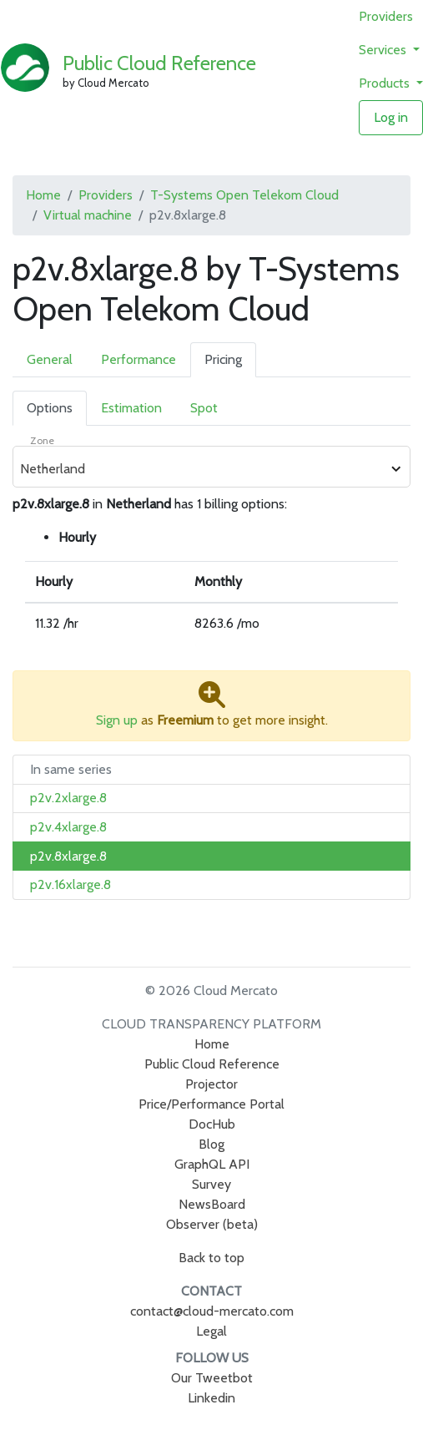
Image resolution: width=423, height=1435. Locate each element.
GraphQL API (211, 1164)
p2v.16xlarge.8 (70, 884)
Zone (42, 440)
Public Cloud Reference (159, 63)
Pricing (223, 359)
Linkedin (211, 1398)
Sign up (117, 720)
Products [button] (386, 83)
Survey (211, 1184)
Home (43, 195)
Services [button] (384, 50)
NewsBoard (212, 1204)
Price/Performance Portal (211, 1104)
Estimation (131, 408)
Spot (204, 408)
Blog (211, 1144)
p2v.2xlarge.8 (68, 798)
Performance (138, 359)
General (50, 359)
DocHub (212, 1124)
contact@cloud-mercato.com (212, 1311)
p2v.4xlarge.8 (68, 827)
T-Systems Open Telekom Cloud (244, 195)
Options (50, 408)
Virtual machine (87, 215)
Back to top (211, 1258)
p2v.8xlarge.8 (68, 856)
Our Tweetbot (212, 1378)
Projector (211, 1084)
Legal (211, 1331)
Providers (386, 16)
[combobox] (202, 469)
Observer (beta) (212, 1224)
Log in (391, 117)
